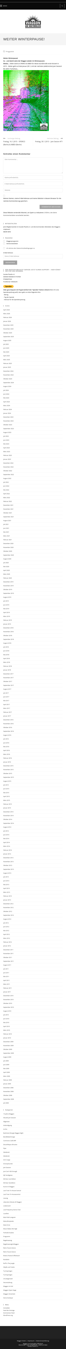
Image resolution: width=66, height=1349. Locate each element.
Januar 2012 (7, 946)
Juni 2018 (6, 651)
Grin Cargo (6, 1160)
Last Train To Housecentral (11, 1194)
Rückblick (6, 1259)
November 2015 (8, 769)
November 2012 (8, 907)
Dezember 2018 (8, 628)
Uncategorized (8, 1279)
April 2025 (6, 356)
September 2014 (8, 823)
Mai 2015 (6, 793)
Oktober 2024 (7, 379)
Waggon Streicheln (9, 1294)
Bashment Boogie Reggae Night (13, 1133)
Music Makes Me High (10, 1229)
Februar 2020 (7, 578)
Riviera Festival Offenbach (11, 1256)
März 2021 (6, 536)
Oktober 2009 (7, 1049)
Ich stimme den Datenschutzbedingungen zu (20, 248)
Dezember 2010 (8, 996)
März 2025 (6, 360)
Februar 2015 (7, 804)
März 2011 (6, 984)
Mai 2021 (6, 532)
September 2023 (8, 429)
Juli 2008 (6, 1103)
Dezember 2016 (8, 720)
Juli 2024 (6, 390)
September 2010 (8, 1007)
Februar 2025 (7, 363)
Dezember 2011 (8, 950)
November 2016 (8, 724)
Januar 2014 (7, 854)
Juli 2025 (6, 344)
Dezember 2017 (8, 674)
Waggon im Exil (8, 1286)
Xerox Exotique (8, 1298)
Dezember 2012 (8, 904)
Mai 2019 (6, 609)
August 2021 (7, 520)
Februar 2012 (7, 942)
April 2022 (6, 494)
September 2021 (8, 517)
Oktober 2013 (7, 865)
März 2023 (6, 451)
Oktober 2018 (7, 635)
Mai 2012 (6, 930)
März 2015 (6, 800)
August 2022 (7, 478)
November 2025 (8, 329)
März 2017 (6, 708)
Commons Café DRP (9, 1141)
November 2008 (8, 1091)
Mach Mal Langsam (9, 1217)
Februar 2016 (7, 758)
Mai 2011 (6, 976)
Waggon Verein (21, 1341)
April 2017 (6, 704)
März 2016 (6, 754)
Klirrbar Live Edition (9, 1179)
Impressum (31, 1341)
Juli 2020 (6, 563)
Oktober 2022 (7, 471)
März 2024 (6, 405)
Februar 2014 (7, 850)
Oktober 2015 (7, 773)
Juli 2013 (6, 877)
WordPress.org (8, 1315)
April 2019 (6, 612)
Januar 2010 (7, 1038)
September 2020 (8, 555)
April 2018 (6, 658)
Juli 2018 (6, 647)
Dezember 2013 (8, 858)
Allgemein (6, 1121)
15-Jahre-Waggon (8, 1114)
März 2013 (6, 892)
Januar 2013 (7, 900)
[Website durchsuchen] (62, 6)
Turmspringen (7, 1271)
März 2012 (6, 938)
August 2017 (7, 689)
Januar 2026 (7, 321)
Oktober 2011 (7, 957)
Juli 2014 (6, 831)
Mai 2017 (6, 701)
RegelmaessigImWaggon (11, 1244)
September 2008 (8, 1099)
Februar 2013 (7, 896)
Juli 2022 (6, 482)
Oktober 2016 (7, 727)
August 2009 (7, 1057)
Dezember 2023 (8, 417)
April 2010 (6, 1026)
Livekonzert (7, 1206)
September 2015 (8, 777)
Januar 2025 (7, 367)
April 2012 (6, 934)
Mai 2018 (6, 655)
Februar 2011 (7, 988)
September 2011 (8, 961)
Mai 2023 (6, 444)
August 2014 (7, 827)
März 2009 (6, 1076)
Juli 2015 (6, 785)
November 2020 (8, 547)
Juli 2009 (6, 1061)
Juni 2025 (6, 348)
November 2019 (8, 586)
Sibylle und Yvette (9, 1267)
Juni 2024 (6, 394)
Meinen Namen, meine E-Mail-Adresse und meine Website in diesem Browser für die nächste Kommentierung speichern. (32, 199)
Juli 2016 (6, 739)
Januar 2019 (7, 624)
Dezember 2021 (8, 505)
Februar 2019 (7, 620)
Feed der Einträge (9, 1310)
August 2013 (7, 873)
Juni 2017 (6, 697)
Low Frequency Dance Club (12, 1210)
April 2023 (6, 448)
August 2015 (7, 781)
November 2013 (8, 862)
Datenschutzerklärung (42, 1341)
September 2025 (8, 336)
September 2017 (8, 685)
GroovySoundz (8, 1164)
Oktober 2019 (7, 589)
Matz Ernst (6, 1225)
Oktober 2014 (7, 819)
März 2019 (6, 616)
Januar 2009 (7, 1084)
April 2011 (6, 980)
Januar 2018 (7, 670)
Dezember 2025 (8, 325)
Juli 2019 (6, 601)
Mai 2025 (6, 352)
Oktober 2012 (7, 911)
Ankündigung (7, 1125)
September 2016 (8, 731)
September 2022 (8, 474)
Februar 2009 (7, 1080)
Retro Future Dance (9, 1248)
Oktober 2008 (7, 1095)
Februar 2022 (7, 501)
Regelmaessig (7, 1240)
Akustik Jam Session (9, 1118)
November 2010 (8, 999)
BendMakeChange (9, 1137)
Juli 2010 (6, 1015)
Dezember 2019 (8, 582)
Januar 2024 (7, 413)
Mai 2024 (6, 398)
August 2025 (7, 340)
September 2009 (8, 1053)
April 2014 (6, 842)
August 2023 (7, 432)
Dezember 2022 (8, 463)
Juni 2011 (6, 973)
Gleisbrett (6, 1152)
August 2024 (7, 386)
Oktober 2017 (7, 681)
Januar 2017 (7, 716)
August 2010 (7, 1011)
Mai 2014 (6, 838)
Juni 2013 (6, 881)
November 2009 (8, 1045)
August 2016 (7, 735)
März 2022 (6, 497)
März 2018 (6, 662)
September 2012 (8, 915)
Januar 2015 (7, 808)
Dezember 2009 (8, 1042)
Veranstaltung (7, 1282)
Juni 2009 (6, 1065)
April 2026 (6, 310)
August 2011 (7, 965)
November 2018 (8, 632)
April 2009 (6, 1072)
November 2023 (8, 421)
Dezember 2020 (8, 543)
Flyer (4, 1148)
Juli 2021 (6, 524)
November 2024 (8, 375)
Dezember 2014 (8, 812)
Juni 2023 (6, 440)
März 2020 (6, 574)
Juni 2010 (6, 1019)
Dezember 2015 (8, 766)
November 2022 (8, 467)
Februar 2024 (7, 409)
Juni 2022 (6, 486)
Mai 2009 (6, 1068)
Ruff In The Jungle (8, 1263)
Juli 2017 (6, 693)
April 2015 (6, 796)
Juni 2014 (6, 835)
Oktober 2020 (7, 551)
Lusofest (6, 1213)
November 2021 (8, 509)
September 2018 (8, 639)
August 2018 (7, 643)
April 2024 (6, 402)
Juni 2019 (6, 605)
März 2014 (6, 846)
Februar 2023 (7, 455)
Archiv (5, 1129)
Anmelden (6, 1308)
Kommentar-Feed (8, 1313)
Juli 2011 (6, 969)
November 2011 (8, 953)
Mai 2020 (6, 566)
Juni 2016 (6, 743)
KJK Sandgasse (7, 1175)
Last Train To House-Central (12, 1190)
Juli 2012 (6, 923)
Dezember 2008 (8, 1088)
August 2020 (7, 559)
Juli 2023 (6, 436)
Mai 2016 (6, 747)
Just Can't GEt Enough (10, 1171)
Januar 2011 (7, 992)
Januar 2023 (7, 459)
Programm (10, 52)
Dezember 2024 (8, 371)
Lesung (5, 1198)
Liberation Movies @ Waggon (12, 1202)
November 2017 (8, 678)
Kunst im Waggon (8, 1187)
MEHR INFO (7, 232)
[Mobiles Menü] (3, 6)
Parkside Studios (8, 1233)
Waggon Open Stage (9, 1290)
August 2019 (7, 597)
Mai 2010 (6, 1022)
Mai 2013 (6, 884)
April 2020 (6, 570)
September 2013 (8, 869)
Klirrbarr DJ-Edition (9, 1183)
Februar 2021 (7, 540)
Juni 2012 (6, 927)
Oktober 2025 (7, 333)
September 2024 (8, 383)
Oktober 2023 (7, 425)
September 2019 (8, 593)
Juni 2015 (6, 789)
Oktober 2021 (7, 513)
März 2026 (6, 314)
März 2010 (6, 1030)
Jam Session (7, 1167)
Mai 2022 (6, 490)
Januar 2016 (7, 762)
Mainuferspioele (8, 1221)
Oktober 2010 (7, 1003)
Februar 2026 (7, 317)
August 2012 (7, 919)
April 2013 (6, 888)
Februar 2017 (7, 712)
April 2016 (6, 750)
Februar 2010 (7, 1034)
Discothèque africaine (10, 1144)
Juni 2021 (6, 528)
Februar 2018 (7, 666)
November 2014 (8, 815)
